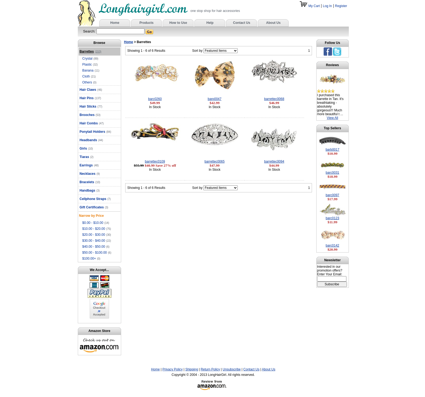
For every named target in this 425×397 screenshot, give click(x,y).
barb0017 (332, 149)
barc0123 (332, 218)
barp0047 (214, 99)
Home (128, 42)
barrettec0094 (274, 161)
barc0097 (332, 195)
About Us (268, 369)
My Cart (310, 6)
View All (332, 118)
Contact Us (251, 369)
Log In (327, 6)
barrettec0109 (155, 161)
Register (341, 6)
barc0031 (332, 173)
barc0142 (332, 245)
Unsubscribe (232, 369)
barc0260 (155, 99)
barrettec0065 (215, 161)
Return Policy (210, 369)
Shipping (191, 369)
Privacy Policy (172, 369)
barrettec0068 (274, 99)
